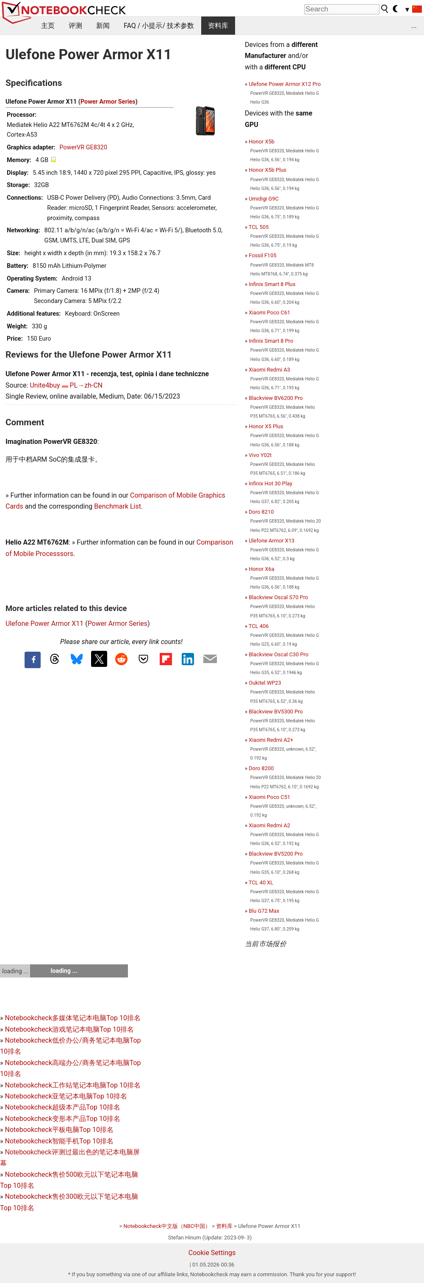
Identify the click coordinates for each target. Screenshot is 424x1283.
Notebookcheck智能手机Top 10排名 (59, 1141)
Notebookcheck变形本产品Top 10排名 (62, 1119)
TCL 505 (259, 227)
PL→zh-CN (86, 385)
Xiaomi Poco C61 (269, 312)
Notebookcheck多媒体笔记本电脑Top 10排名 (72, 1018)
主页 (48, 26)
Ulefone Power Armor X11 (44, 623)
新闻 (103, 26)
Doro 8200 (261, 768)
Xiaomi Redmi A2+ (271, 740)
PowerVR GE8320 (83, 147)
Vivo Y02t (260, 455)
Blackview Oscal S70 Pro (278, 597)
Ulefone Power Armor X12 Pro (285, 84)
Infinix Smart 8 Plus (272, 284)
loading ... (15, 971)
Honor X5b (261, 141)
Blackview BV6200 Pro (276, 398)
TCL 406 (259, 626)
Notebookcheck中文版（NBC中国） (167, 1226)
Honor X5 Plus (266, 426)
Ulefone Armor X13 (271, 540)
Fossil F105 (263, 255)
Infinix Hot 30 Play (270, 483)
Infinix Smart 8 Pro (271, 341)
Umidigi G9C (264, 198)
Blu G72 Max (264, 911)
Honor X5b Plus (267, 170)
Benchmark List (117, 506)
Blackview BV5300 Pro (276, 711)
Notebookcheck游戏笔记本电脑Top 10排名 (69, 1029)
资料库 (218, 26)
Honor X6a (261, 569)
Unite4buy (45, 385)
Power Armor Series (108, 101)
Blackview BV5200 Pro (276, 854)
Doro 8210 (261, 512)
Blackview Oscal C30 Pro (278, 654)
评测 (75, 26)
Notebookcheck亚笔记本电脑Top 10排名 (66, 1096)
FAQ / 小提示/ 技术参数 (159, 26)
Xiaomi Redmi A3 (269, 369)
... (414, 26)
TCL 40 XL (261, 882)
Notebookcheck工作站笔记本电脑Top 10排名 (72, 1085)
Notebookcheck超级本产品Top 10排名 (62, 1107)
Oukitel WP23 (265, 683)
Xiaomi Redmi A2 (269, 825)
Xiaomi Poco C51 (269, 797)
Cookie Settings (212, 1253)
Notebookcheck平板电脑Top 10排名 (59, 1130)
